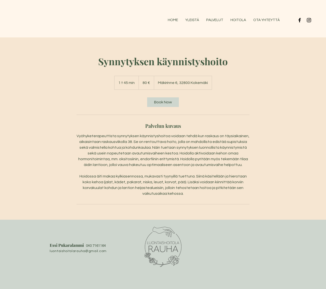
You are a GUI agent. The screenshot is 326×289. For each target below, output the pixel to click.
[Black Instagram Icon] (309, 20)
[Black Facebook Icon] (299, 20)
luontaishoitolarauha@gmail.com (78, 251)
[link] (163, 102)
